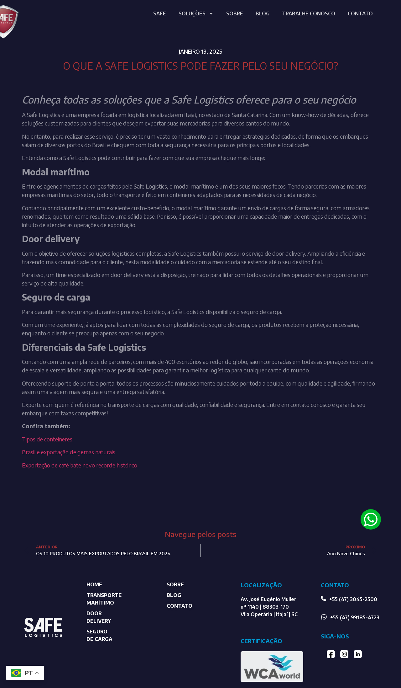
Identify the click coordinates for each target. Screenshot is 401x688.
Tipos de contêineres (48, 439)
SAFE (159, 13)
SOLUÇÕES (196, 13)
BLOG (262, 13)
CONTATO (360, 13)
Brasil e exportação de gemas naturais (68, 452)
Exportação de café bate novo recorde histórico (79, 465)
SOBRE (234, 13)
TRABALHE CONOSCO (308, 13)
